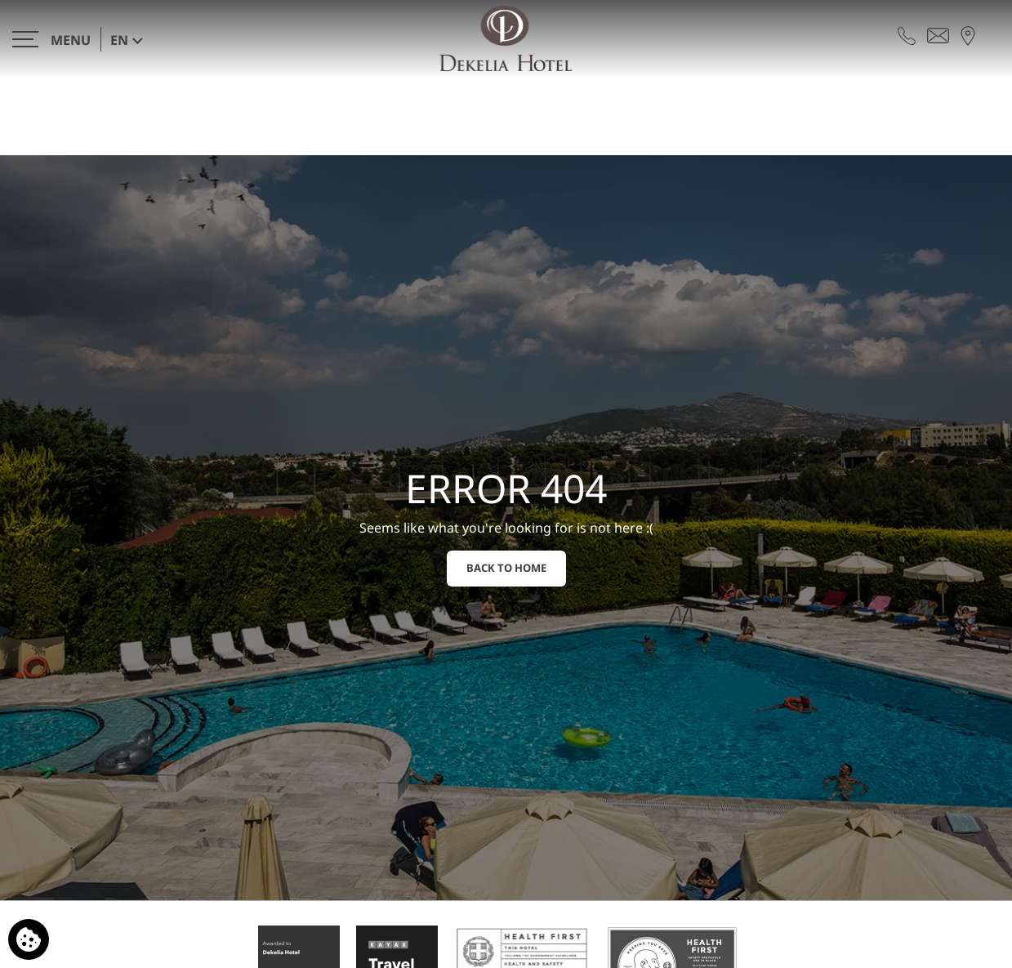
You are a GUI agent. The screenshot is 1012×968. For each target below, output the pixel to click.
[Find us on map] (968, 34)
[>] (51, 38)
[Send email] (938, 34)
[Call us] (907, 34)
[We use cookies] (28, 939)
